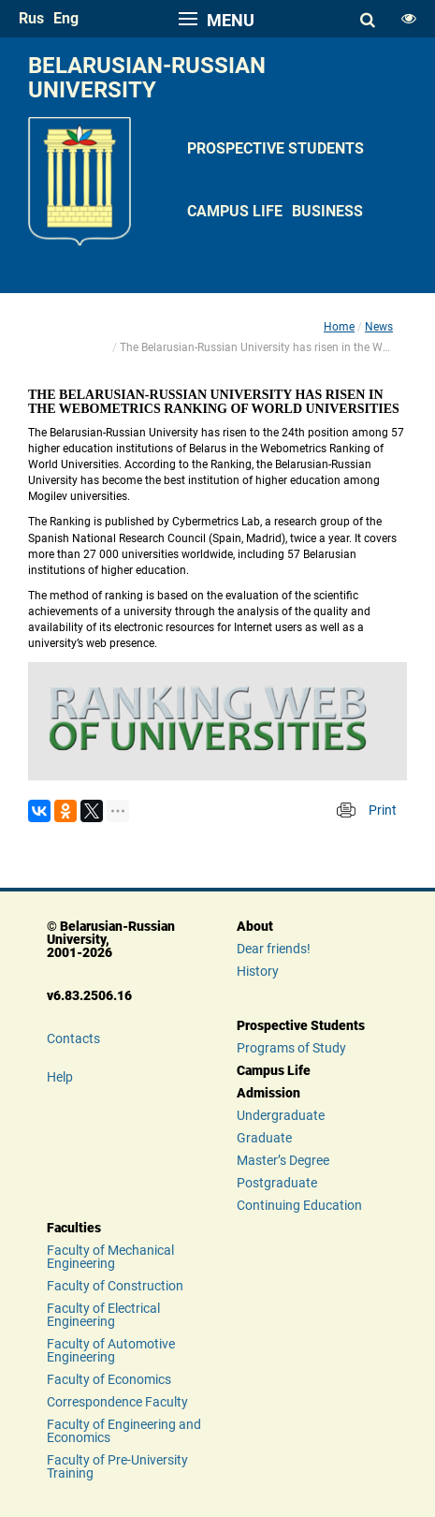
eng (66, 18)
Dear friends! (274, 948)
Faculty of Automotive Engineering (111, 1350)
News (379, 326)
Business (327, 211)
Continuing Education (299, 1205)
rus (31, 18)
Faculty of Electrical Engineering (103, 1315)
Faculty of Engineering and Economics (124, 1431)
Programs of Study (291, 1047)
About (255, 926)
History (258, 971)
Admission (268, 1092)
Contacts (73, 1038)
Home (339, 326)
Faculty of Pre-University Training (117, 1466)
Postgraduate (277, 1182)
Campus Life (235, 211)
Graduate (264, 1137)
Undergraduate (281, 1115)
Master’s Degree (283, 1160)
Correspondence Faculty (117, 1401)
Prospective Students (275, 148)
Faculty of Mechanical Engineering (110, 1257)
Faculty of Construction (115, 1285)
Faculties (74, 1227)
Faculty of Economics (109, 1379)
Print (383, 810)
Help (60, 1076)
